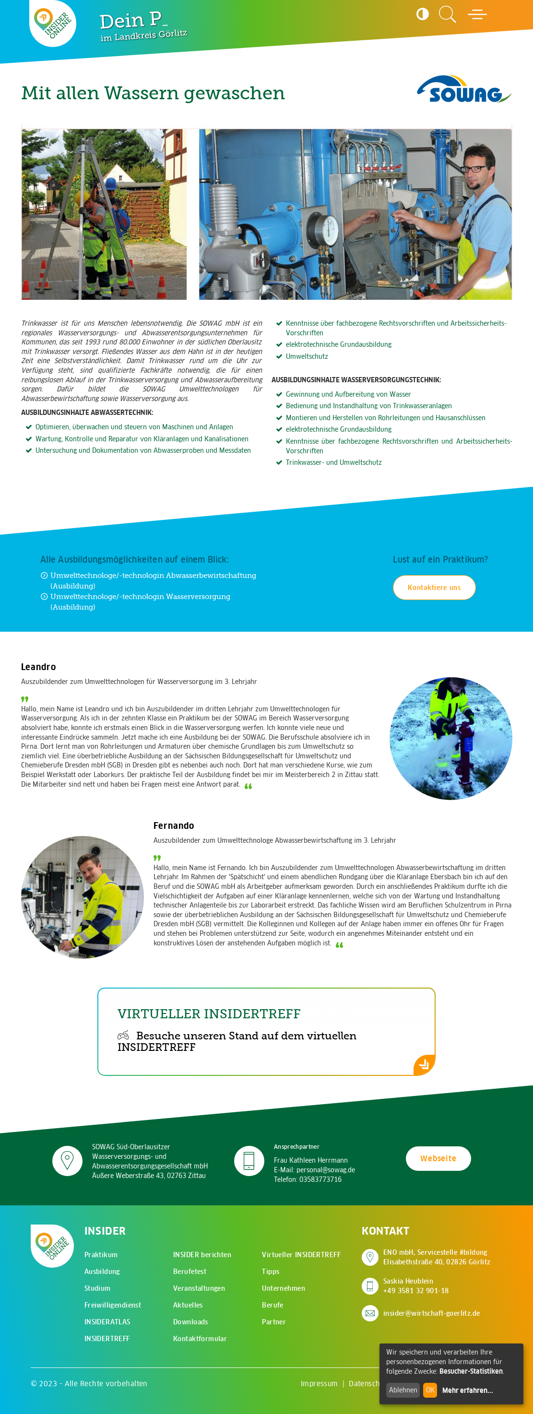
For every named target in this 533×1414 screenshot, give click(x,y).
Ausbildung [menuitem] (102, 1271)
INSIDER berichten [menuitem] (202, 1255)
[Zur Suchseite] (447, 14)
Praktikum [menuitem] (101, 1255)
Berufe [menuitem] (273, 1305)
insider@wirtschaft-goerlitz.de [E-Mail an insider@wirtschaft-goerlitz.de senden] (431, 1313)
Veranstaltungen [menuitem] (199, 1288)
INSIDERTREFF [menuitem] (107, 1339)
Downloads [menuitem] (190, 1322)
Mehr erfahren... (467, 1390)
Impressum (319, 1383)
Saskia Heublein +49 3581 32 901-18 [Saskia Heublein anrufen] (416, 1286)
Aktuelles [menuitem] (188, 1305)
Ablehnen (403, 1390)
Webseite (438, 1158)
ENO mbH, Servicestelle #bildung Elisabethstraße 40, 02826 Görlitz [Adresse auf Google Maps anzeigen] (437, 1257)
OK (430, 1390)
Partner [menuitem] (274, 1322)
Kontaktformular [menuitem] (200, 1339)
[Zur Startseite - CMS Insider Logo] (52, 23)
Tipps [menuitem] (270, 1271)
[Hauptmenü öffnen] (477, 14)
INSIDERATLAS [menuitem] (107, 1322)
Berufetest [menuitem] (189, 1271)
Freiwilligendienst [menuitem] (113, 1305)
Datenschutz (370, 1383)
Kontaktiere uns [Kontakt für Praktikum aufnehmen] (434, 587)
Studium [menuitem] (97, 1288)
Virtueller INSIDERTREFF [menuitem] (301, 1255)
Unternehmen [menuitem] (283, 1288)
